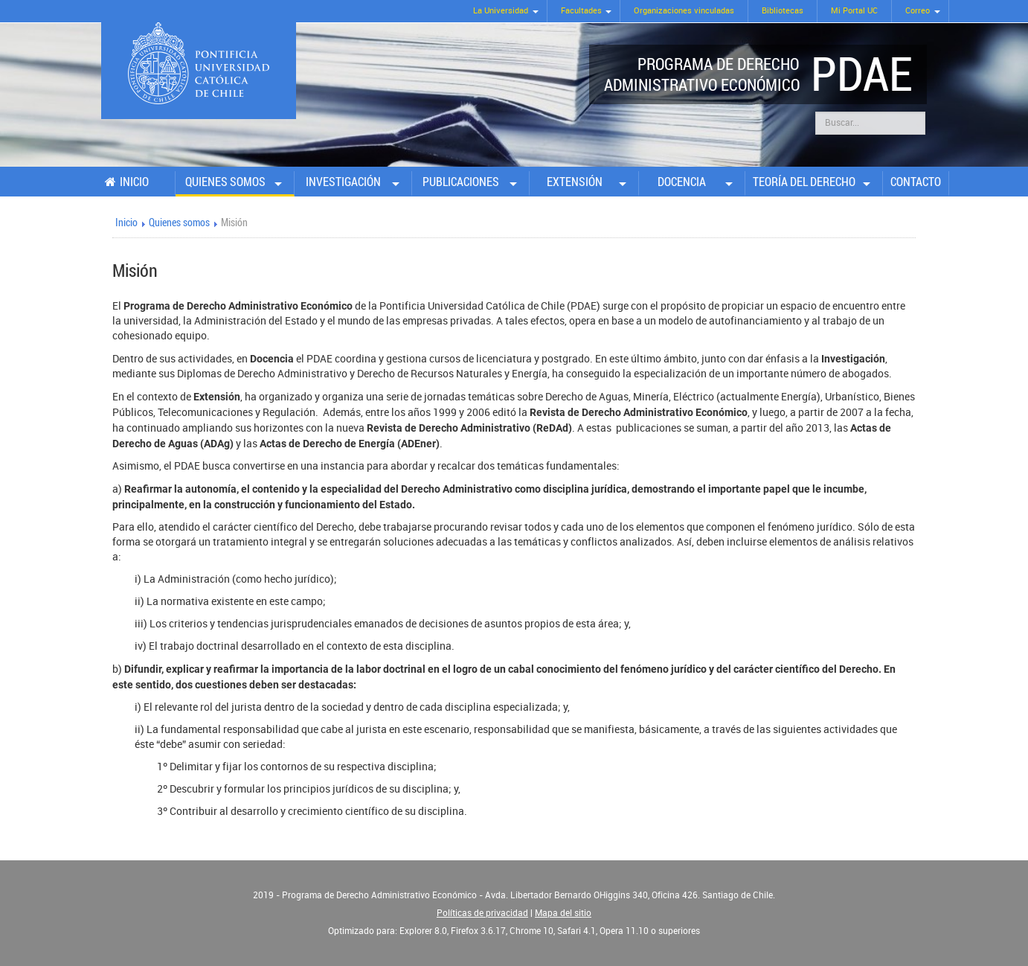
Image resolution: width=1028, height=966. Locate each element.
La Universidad (500, 11)
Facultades (581, 11)
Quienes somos (225, 181)
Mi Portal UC (854, 11)
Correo (917, 11)
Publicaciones (461, 181)
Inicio (134, 181)
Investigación (343, 181)
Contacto (915, 181)
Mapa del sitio (563, 913)
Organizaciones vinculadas (684, 11)
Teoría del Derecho (804, 181)
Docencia (682, 181)
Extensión (575, 181)
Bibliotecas (782, 11)
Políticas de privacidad (482, 913)
